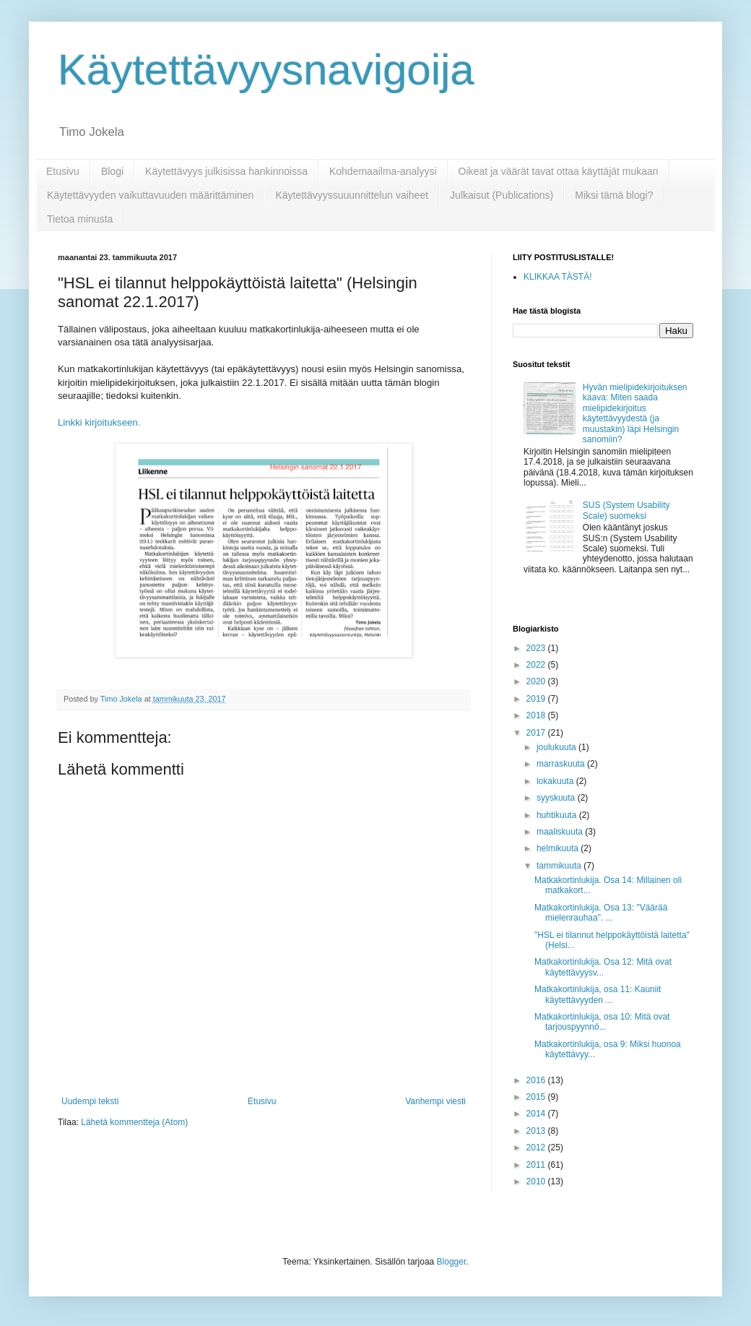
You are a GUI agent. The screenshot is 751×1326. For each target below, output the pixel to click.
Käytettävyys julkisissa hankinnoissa (226, 171)
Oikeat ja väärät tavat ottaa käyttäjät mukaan (559, 171)
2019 (537, 699)
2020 (537, 681)
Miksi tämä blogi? (614, 195)
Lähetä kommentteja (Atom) (134, 1122)
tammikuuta (560, 866)
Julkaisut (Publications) (501, 195)
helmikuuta (559, 848)
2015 (537, 1097)
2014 (537, 1113)
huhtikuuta (558, 815)
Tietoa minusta (80, 219)
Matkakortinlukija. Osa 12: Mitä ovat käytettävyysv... (603, 967)
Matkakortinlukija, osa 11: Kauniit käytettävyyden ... (597, 994)
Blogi (112, 171)
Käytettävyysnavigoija (266, 70)
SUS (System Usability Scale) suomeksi (626, 510)
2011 (537, 1165)
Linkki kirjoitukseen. (100, 422)
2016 (537, 1080)
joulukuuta (557, 747)
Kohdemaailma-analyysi (383, 171)
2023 (537, 648)
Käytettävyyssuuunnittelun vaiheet (351, 195)
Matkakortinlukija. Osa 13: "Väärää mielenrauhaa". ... (600, 913)
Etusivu (62, 171)
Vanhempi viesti (435, 1101)
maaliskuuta (561, 832)
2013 (537, 1131)
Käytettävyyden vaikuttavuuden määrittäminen (150, 195)
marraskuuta (562, 764)
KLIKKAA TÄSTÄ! (558, 277)
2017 (537, 733)
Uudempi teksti (89, 1101)
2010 (537, 1181)
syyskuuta (557, 798)
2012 (537, 1147)
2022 (537, 665)
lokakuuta (556, 781)
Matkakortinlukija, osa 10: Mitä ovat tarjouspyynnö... (601, 1022)
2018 (537, 715)
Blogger (451, 1262)
